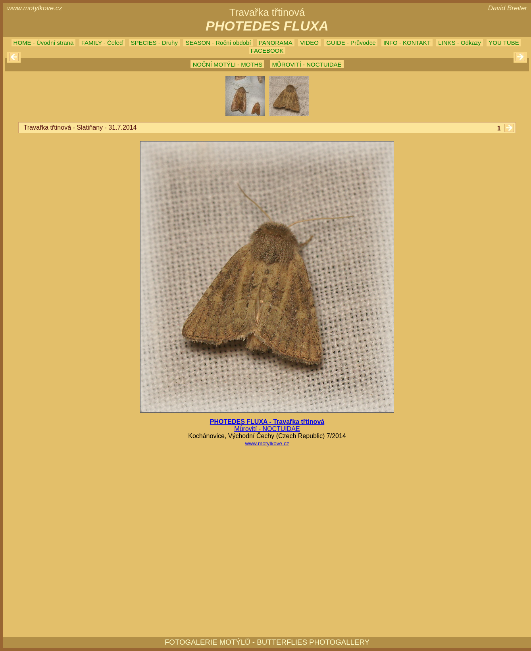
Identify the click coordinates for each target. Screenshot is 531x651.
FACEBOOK (267, 50)
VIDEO (309, 42)
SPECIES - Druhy (154, 42)
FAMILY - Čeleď (102, 42)
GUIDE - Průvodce (350, 42)
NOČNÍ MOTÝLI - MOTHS (227, 64)
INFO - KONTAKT (407, 42)
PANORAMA (275, 42)
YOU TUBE (504, 42)
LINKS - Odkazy (459, 42)
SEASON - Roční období (218, 42)
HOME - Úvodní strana (43, 42)
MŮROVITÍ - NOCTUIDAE (307, 64)
